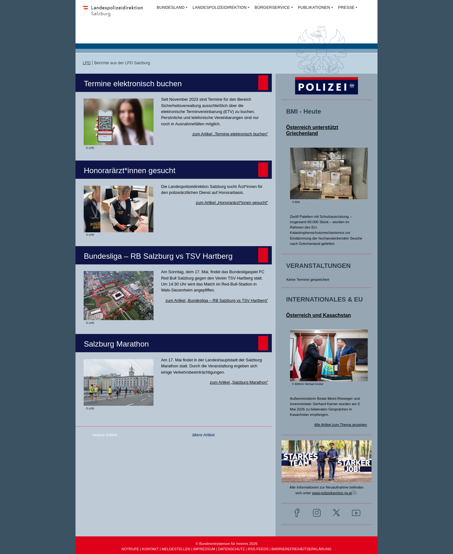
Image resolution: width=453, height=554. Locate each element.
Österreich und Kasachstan (318, 315)
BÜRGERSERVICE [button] (272, 7)
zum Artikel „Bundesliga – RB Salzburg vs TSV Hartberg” (216, 300)
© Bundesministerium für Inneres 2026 (227, 544)
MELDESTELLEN (176, 549)
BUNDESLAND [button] (171, 7)
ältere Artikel (203, 434)
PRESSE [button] (346, 7)
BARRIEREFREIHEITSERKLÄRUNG (301, 549)
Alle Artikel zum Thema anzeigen (340, 425)
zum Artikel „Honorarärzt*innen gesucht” (232, 202)
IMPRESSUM (204, 549)
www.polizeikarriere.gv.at (332, 493)
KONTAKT (150, 549)
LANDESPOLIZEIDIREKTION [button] (220, 7)
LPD (87, 62)
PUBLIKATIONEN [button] (314, 7)
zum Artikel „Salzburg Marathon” (239, 382)
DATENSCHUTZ (231, 549)
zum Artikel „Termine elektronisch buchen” (230, 134)
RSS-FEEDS (258, 549)
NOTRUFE (130, 549)
